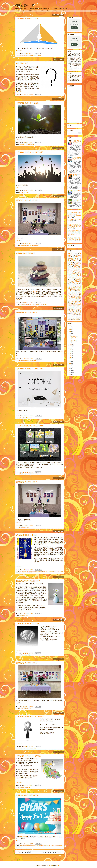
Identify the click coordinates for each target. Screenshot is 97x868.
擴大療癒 (30, 11)
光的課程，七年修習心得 (28, 55)
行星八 (69, 286)
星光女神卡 (71, 302)
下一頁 (59, 852)
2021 (70, 361)
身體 (72, 264)
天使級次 (70, 262)
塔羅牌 (56, 845)
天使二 (72, 281)
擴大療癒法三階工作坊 (76, 301)
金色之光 (37, 571)
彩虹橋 (50, 571)
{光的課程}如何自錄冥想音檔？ (26, 253)
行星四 (75, 267)
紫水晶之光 (54, 571)
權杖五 (71, 313)
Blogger (59, 865)
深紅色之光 (75, 295)
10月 (71, 346)
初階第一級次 (74, 261)
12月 (71, 335)
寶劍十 (74, 309)
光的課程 (23, 11)
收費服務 (55, 11)
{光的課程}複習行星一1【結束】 (26, 535)
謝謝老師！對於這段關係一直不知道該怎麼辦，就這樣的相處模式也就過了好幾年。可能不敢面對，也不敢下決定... (74, 226)
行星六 (72, 282)
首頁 (18, 11)
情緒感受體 (72, 272)
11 (45, 852)
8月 (71, 347)
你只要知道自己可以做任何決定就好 (77, 200)
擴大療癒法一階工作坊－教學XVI (27, 200)
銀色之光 (32, 144)
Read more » (18, 50)
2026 (70, 326)
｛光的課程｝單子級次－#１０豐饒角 (28, 756)
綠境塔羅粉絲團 (23, 836)
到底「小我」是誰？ (23, 63)
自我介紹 (75, 303)
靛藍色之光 (78, 304)
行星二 (27, 192)
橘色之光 (21, 572)
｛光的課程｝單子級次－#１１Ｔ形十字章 (30, 716)
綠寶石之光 (70, 265)
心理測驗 (41, 11)
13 (50, 852)
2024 (70, 329)
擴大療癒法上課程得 (28, 708)
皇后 (76, 314)
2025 (70, 327)
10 (43, 852)
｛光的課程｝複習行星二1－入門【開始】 (30, 369)
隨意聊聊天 (39, 55)
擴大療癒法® (26, 245)
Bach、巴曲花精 (35, 473)
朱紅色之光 (77, 302)
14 (53, 852)
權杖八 (75, 313)
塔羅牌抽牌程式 (63, 11)
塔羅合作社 (76, 291)
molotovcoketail (50, 865)
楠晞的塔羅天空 (24, 5)
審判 (71, 309)
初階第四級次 (75, 277)
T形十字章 (34, 748)
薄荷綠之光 (25, 572)
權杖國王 (79, 313)
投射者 (70, 311)
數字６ (74, 312)
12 (48, 852)
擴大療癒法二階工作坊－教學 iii (26, 312)
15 (55, 852)
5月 (71, 351)
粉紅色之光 (46, 571)
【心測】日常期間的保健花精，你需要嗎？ (30, 426)
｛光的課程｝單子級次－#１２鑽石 (27, 623)
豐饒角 (28, 787)
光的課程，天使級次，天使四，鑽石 (26, 654)
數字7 (71, 312)
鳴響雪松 (73, 319)
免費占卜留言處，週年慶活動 (36, 845)
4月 (71, 353)
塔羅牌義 (48, 11)
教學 (41, 304)
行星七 (77, 283)
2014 (70, 374)
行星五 (71, 280)
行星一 (24, 144)
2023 (70, 331)
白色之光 (21, 304)
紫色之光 (58, 571)
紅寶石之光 (41, 571)
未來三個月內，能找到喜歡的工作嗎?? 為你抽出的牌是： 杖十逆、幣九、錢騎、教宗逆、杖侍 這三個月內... (74, 239)
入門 (20, 192)
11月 (71, 344)
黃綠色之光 (78, 297)
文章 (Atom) (41, 857)
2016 (70, 370)
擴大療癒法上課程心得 (34, 245)
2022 (70, 333)
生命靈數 (24, 845)
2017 (70, 368)
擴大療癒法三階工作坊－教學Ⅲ (26, 482)
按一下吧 (74, 27)
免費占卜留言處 (71, 284)
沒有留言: (31, 53)
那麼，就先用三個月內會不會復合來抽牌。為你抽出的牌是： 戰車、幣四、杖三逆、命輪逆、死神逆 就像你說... (74, 232)
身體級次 (73, 297)
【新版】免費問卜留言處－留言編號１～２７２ (77, 141)
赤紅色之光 (32, 571)
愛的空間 (76, 310)
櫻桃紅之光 (70, 303)
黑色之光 (77, 319)
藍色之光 (30, 572)
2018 (70, 366)
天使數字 (77, 300)
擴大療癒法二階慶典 (76, 278)
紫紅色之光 (74, 296)
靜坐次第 (34, 291)
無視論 (73, 314)
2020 (70, 363)
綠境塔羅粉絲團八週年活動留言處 (27, 795)
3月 (71, 355)
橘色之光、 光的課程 (74, 294)
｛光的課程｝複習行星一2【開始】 (27, 103)
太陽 (68, 309)
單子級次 (30, 748)
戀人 (80, 310)
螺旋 (70, 318)
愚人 (72, 310)
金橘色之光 (73, 289)
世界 (74, 305)
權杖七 (77, 312)
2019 (70, 365)
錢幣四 (77, 318)
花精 (36, 11)
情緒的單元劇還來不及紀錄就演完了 (28, 581)
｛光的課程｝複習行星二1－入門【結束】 (30, 152)
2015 (70, 372)
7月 (71, 349)
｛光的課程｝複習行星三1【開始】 (27, 18)
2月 (71, 357)
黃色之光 (71, 298)
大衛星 (78, 308)
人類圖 (20, 845)
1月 (71, 359)
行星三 (34, 55)
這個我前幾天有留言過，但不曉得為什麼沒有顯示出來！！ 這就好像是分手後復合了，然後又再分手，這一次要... (74, 214)
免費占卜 (28, 845)
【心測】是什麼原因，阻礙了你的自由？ (77, 158)
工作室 (78, 309)
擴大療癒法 (21, 245)
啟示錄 (75, 308)
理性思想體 (78, 279)
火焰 (69, 314)
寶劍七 (69, 301)
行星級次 (28, 144)
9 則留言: (31, 843)
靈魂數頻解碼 (18, 847)
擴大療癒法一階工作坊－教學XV (26, 663)
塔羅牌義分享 (77, 257)
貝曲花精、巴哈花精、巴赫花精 (25, 473)
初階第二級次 (75, 273)
